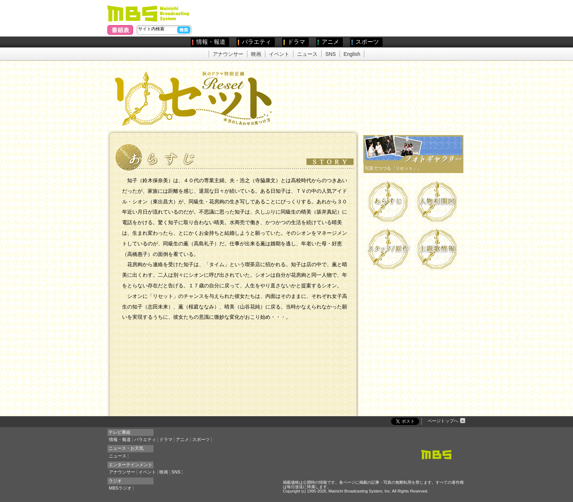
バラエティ (256, 42)
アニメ (330, 42)
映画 (256, 54)
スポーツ (367, 42)
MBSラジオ (120, 488)
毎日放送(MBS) (149, 13)
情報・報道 (210, 42)
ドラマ (296, 42)
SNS (330, 54)
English (352, 54)
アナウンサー (228, 54)
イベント (279, 54)
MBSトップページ (436, 454)
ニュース (307, 54)
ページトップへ (443, 420)
